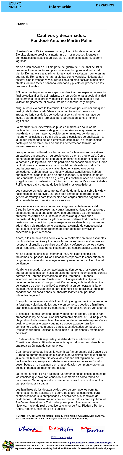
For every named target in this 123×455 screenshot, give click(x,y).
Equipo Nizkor (75, 442)
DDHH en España (61, 437)
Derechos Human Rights (99, 442)
